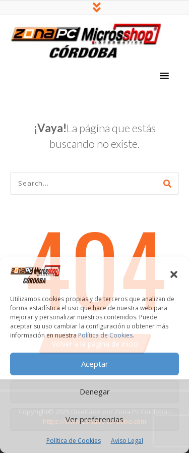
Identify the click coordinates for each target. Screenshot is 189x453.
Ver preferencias (94, 419)
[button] (174, 274)
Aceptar (94, 364)
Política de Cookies (73, 440)
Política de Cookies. (106, 335)
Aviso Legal (127, 440)
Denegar (95, 391)
